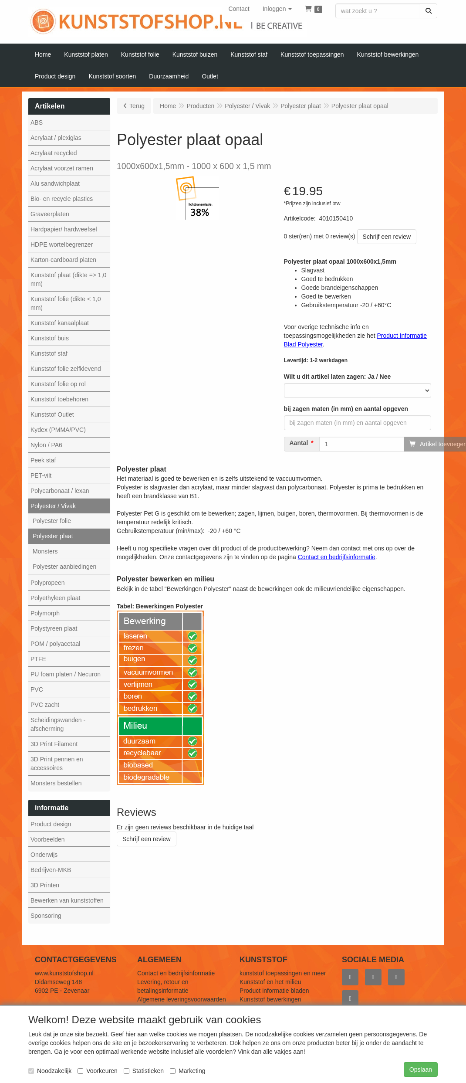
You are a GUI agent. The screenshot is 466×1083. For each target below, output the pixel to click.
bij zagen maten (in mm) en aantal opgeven (346, 408)
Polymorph (45, 613)
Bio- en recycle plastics (61, 198)
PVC (36, 689)
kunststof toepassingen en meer (283, 973)
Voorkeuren (98, 1070)
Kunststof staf (49, 353)
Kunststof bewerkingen (270, 999)
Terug (137, 105)
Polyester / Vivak (53, 505)
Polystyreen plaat (53, 628)
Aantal (299, 443)
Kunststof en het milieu (270, 981)
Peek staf (43, 460)
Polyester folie (52, 520)
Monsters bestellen (56, 783)
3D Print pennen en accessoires (56, 763)
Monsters (45, 551)
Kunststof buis (49, 338)
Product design (50, 824)
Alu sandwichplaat (55, 183)
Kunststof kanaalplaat (59, 322)
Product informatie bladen (274, 990)
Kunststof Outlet (52, 414)
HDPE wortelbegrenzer (61, 244)
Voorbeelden (47, 839)
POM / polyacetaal (55, 643)
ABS (36, 122)
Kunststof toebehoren (59, 399)
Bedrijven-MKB (50, 869)
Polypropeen (47, 582)
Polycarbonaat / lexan (59, 490)
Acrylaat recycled (53, 152)
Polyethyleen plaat (55, 597)
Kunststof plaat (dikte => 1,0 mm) (68, 279)
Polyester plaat (53, 536)
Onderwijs (43, 854)
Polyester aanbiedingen (64, 566)
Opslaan (420, 1069)
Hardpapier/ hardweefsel (63, 229)
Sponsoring (45, 915)
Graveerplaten (49, 213)
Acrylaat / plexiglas (55, 137)
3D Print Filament (54, 743)
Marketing (187, 1070)
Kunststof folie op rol (58, 383)
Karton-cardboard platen (63, 259)
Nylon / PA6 (46, 444)
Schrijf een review (387, 236)
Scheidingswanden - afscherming (57, 724)
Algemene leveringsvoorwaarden (181, 999)
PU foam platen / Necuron (65, 674)
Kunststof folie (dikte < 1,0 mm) (65, 303)
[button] (277, 8)
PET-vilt (40, 475)
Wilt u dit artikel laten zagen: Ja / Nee (337, 376)
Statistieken (144, 1070)
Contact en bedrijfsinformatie (176, 973)
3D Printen (44, 885)
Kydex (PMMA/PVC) (58, 429)
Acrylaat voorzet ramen (61, 168)
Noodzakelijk (49, 1070)
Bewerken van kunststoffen (67, 900)
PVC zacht (44, 704)
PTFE (38, 658)
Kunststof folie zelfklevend (65, 368)
